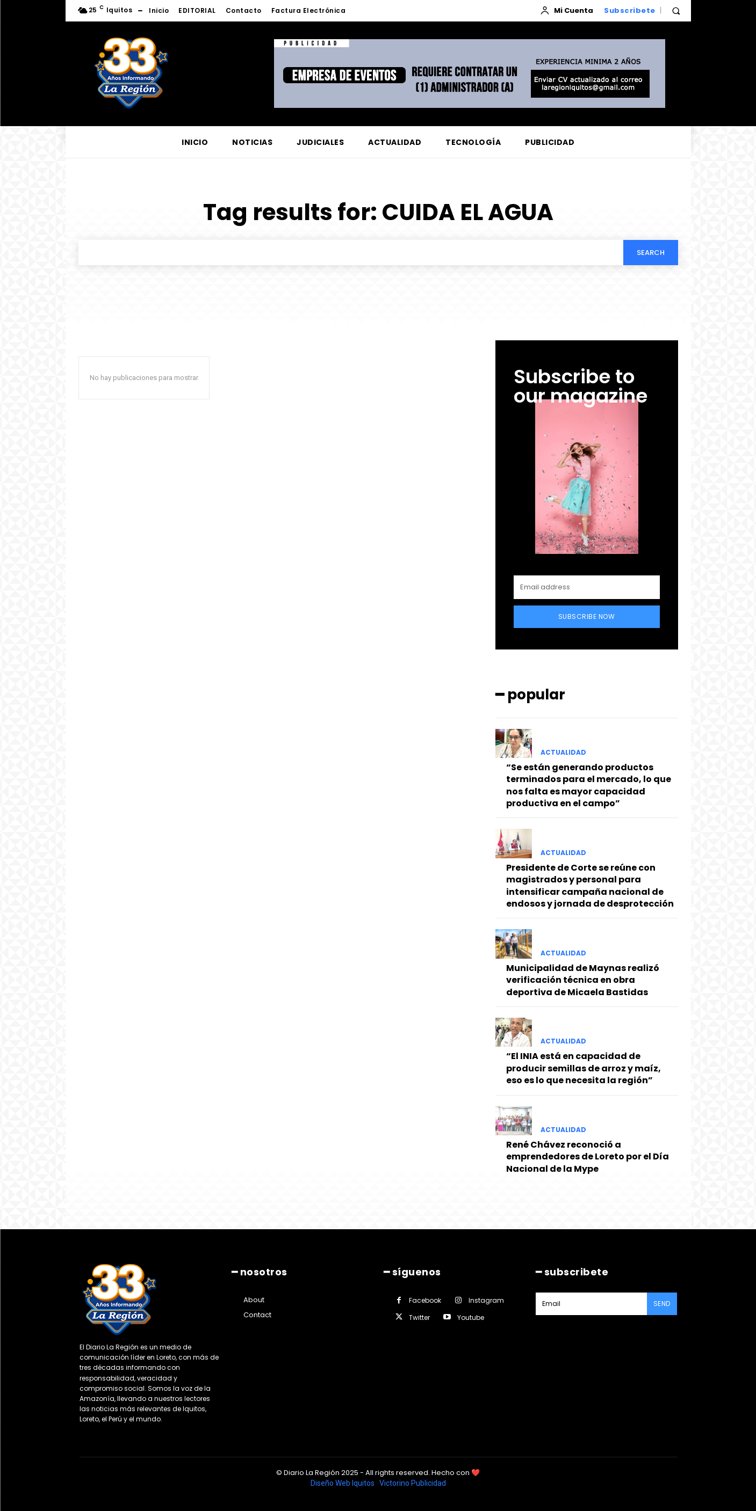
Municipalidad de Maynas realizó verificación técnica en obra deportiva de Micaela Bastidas (582, 980)
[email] (587, 587)
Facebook (425, 1300)
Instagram (486, 1300)
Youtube (470, 1317)
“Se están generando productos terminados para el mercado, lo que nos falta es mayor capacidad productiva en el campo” (588, 785)
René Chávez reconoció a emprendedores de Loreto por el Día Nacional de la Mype (587, 1156)
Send (662, 1303)
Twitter (419, 1317)
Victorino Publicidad (412, 1483)
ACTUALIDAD (563, 752)
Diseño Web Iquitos (343, 1483)
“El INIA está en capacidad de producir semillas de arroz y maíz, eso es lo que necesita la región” (583, 1068)
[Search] (650, 252)
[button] (676, 10)
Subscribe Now (586, 616)
